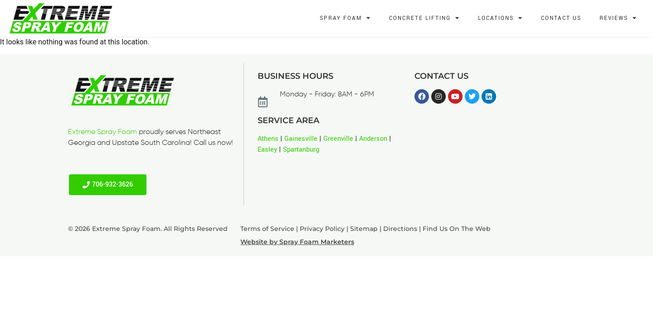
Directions (400, 229)
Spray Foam (345, 18)
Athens (268, 139)
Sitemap (364, 229)
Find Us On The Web (457, 229)
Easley (267, 149)
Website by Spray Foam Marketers (297, 242)
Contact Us (561, 18)
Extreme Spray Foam (102, 132)
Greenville (338, 139)
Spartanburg (301, 149)
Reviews (618, 18)
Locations (500, 18)
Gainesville (300, 139)
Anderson (373, 139)
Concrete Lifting (424, 18)
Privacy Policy (322, 229)
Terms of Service (267, 229)
